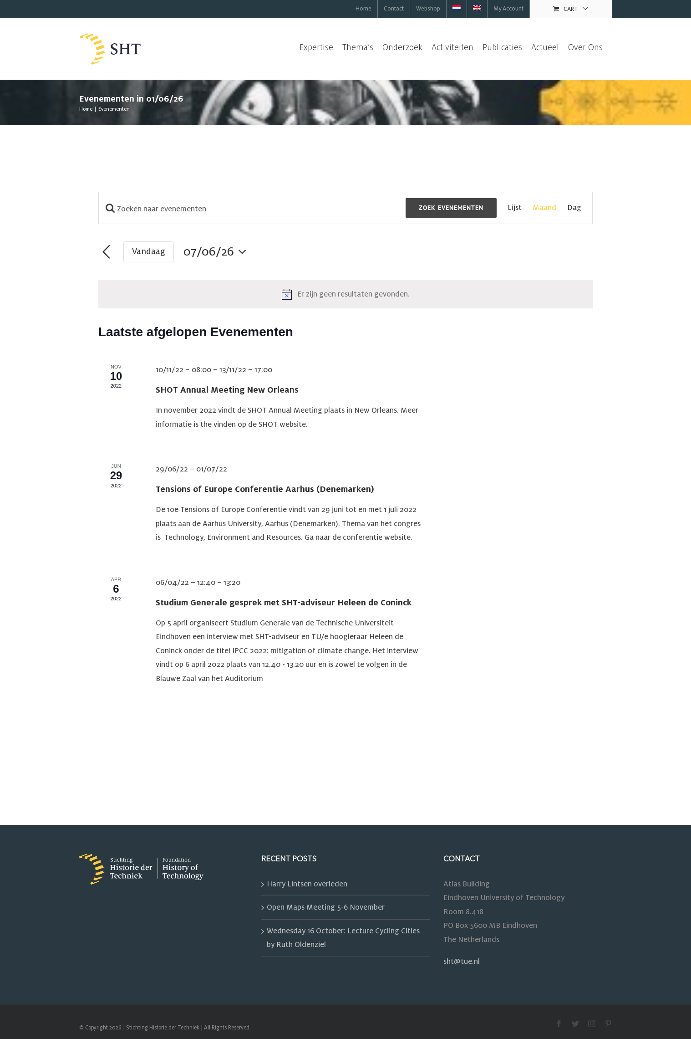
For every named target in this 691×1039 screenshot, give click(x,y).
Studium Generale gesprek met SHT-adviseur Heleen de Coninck (284, 602)
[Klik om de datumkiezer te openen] (217, 252)
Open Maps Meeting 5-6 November (326, 907)
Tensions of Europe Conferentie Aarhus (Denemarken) (265, 489)
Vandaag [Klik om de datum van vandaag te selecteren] (148, 251)
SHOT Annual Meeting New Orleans (227, 389)
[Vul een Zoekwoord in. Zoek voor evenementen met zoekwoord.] (252, 209)
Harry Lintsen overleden (307, 884)
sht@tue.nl (461, 961)
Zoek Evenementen (451, 208)
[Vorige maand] (106, 252)
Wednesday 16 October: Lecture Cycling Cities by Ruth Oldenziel (343, 938)
